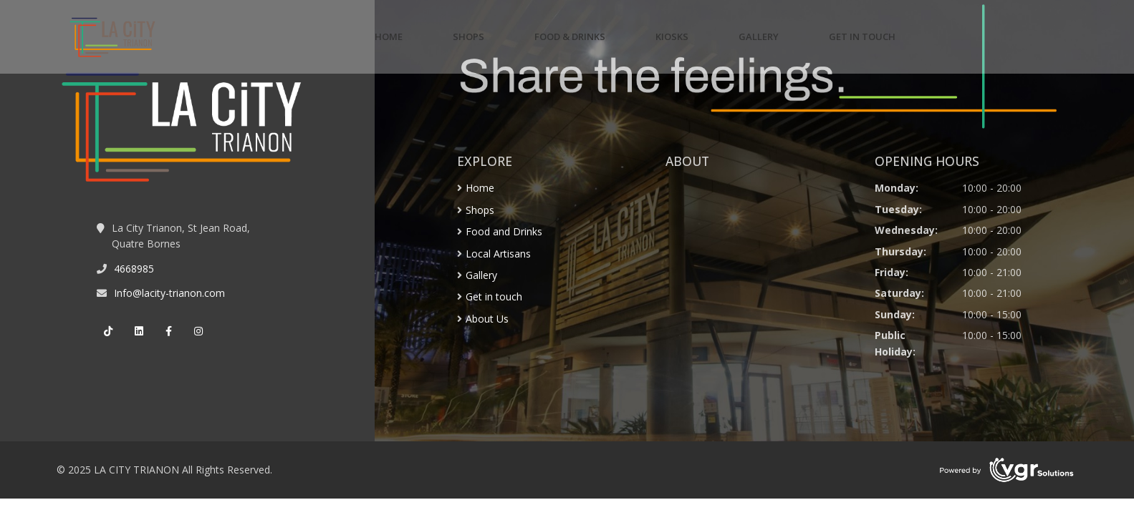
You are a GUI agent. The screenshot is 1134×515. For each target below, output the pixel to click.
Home (480, 188)
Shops (480, 210)
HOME (389, 36)
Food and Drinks (504, 231)
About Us (487, 318)
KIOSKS (671, 36)
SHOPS (468, 36)
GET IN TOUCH (862, 36)
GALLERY (759, 36)
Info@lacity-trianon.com (169, 293)
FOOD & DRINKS (569, 36)
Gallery (481, 275)
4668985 (134, 268)
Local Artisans (498, 253)
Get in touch (494, 296)
